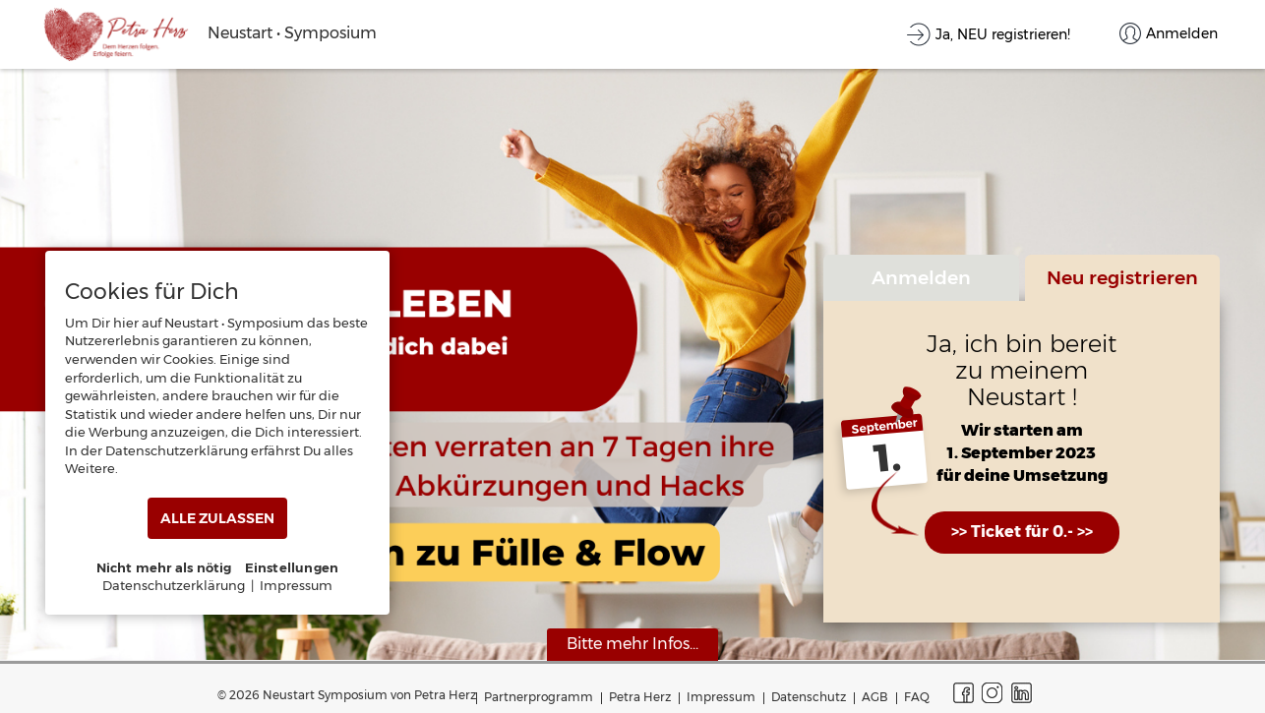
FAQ (917, 696)
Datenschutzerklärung (173, 585)
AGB (875, 696)
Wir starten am (1022, 431)
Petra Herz (640, 696)
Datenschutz (808, 696)
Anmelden (921, 277)
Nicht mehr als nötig (164, 567)
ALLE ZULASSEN (217, 518)
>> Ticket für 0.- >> (1022, 531)
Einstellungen (292, 567)
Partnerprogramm (538, 696)
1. (888, 458)
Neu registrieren (1122, 277)
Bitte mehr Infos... (632, 643)
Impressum (721, 696)
